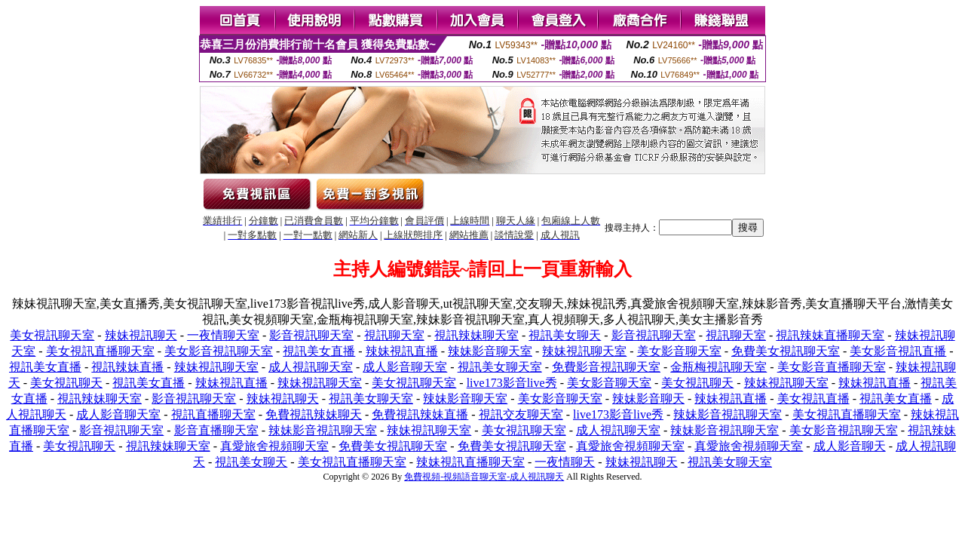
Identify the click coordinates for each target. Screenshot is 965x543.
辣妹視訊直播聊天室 (470, 462)
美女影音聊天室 (679, 351)
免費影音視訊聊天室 (606, 366)
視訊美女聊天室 (500, 366)
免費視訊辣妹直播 (420, 414)
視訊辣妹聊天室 (476, 335)
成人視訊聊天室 (310, 366)
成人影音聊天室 (405, 366)
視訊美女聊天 (564, 335)
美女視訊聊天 (66, 382)
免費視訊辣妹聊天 (313, 414)
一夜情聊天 (565, 462)
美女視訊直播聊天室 (100, 351)
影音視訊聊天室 (311, 335)
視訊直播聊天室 (213, 414)
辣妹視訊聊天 (141, 335)
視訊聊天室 (394, 335)
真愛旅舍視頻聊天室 (274, 446)
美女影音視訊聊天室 (218, 351)
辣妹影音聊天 (648, 398)
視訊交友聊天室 (521, 414)
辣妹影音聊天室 (490, 351)
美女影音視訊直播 (898, 351)
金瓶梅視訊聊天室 (718, 366)
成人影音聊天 (849, 446)
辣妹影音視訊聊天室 (727, 414)
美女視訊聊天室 (52, 335)
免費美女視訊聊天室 (785, 351)
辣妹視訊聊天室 (584, 351)
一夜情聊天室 (223, 335)
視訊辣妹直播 (127, 366)
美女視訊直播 (813, 398)
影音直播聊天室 (216, 430)
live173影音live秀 (512, 382)
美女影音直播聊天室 (831, 366)
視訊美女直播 (319, 351)
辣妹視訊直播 (402, 351)
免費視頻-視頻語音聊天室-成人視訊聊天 (484, 476)
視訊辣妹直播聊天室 (830, 335)
